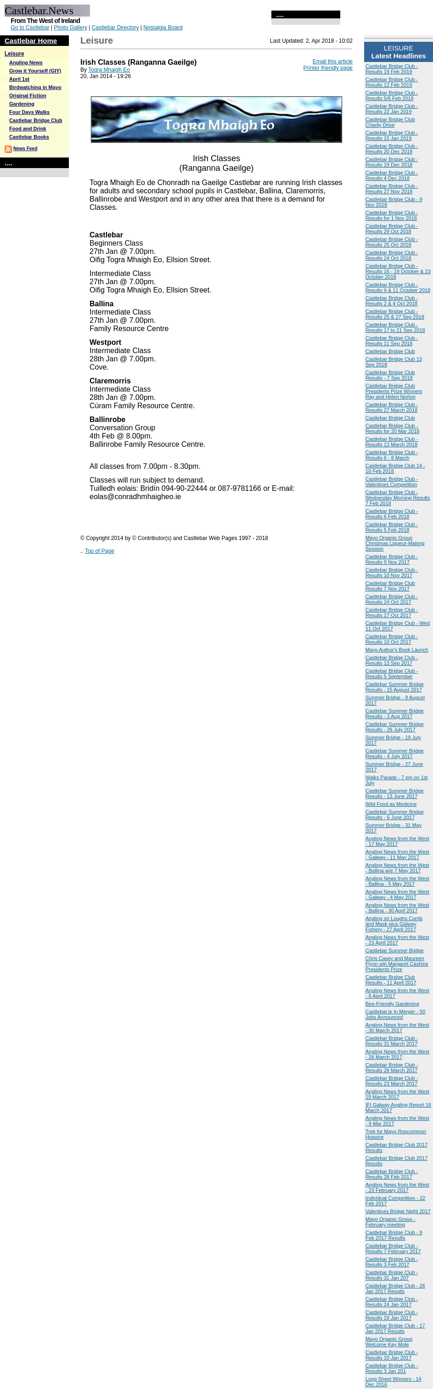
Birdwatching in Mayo (35, 87)
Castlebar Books (29, 137)
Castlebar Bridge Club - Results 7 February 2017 (393, 1248)
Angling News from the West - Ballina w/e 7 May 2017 (397, 867)
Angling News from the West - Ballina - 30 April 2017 (397, 907)
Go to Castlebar (30, 27)
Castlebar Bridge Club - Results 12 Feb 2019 (392, 82)
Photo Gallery (70, 27)
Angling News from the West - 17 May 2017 (397, 841)
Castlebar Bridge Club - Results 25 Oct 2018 (392, 241)
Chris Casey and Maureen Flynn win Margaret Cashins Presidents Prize (397, 964)
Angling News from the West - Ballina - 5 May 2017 (397, 881)
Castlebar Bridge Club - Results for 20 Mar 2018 (392, 428)
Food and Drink (27, 128)
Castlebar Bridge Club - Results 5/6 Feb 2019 (392, 95)
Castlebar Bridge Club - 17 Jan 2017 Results (395, 1328)
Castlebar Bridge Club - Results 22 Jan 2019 (392, 108)
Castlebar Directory (115, 27)
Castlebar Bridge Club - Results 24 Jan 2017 (392, 1301)
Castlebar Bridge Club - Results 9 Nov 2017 (392, 559)
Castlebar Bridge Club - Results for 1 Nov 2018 (392, 215)
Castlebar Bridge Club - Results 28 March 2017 (392, 1067)
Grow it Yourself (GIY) (35, 70)
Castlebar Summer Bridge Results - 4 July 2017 (395, 753)
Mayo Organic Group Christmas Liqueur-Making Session (395, 543)
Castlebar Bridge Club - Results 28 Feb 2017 (392, 1174)
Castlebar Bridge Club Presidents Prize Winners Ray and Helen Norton (394, 391)
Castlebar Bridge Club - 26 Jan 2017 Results (395, 1288)
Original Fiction (27, 95)
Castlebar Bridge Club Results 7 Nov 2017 (390, 585)
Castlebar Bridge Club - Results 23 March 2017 (392, 1080)
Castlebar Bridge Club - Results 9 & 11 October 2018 (398, 287)
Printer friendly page (328, 68)
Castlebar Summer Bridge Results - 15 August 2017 (395, 686)
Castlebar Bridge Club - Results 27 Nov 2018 (392, 188)
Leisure (14, 54)
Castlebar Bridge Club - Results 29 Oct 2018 (392, 228)
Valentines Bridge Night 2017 (398, 1211)
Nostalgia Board (162, 27)
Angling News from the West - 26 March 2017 (397, 1054)
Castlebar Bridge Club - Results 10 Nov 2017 (392, 572)
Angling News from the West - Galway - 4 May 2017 (397, 894)
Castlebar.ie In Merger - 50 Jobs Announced (395, 1014)
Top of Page (99, 551)
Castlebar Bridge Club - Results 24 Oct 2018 (392, 255)
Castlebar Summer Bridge (395, 950)
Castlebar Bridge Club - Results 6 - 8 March (392, 455)
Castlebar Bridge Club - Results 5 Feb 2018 (392, 527)
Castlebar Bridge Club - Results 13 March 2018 (392, 441)
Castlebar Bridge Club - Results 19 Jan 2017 (392, 1315)
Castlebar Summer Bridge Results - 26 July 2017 (395, 726)
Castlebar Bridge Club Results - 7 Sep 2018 (390, 375)
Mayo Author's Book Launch (397, 649)
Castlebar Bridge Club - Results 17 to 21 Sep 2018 (395, 327)
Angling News (26, 62)
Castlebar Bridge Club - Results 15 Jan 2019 (392, 135)
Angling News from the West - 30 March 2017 (397, 1027)
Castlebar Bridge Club (35, 120)
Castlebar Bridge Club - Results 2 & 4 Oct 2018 (392, 300)
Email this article (333, 61)
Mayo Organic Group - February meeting (391, 1221)
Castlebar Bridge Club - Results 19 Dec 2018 (392, 162)
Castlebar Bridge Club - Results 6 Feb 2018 (392, 513)
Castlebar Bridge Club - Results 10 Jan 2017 (392, 1355)
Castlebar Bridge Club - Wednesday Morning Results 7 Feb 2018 (398, 497)
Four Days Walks (29, 112)
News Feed (25, 148)
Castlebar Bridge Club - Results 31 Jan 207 (392, 1275)
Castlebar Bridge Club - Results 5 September (392, 673)
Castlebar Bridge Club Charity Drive (390, 122)
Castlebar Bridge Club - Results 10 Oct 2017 (392, 639)
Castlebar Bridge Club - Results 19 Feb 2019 (392, 68)
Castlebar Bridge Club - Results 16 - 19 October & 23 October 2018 (398, 271)
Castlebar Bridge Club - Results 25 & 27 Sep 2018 (395, 314)
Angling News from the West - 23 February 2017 (397, 1187)
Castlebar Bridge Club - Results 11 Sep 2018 (392, 340)
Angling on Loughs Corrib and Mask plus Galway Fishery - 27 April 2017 (394, 924)
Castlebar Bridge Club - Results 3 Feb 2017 (392, 1261)
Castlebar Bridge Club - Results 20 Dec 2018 (392, 148)
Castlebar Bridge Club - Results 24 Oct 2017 (392, 599)
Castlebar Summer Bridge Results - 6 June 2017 (395, 814)
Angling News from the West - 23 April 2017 (397, 939)
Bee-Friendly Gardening (392, 1004)
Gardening (21, 104)
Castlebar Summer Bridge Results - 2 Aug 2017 (395, 713)
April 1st (19, 79)
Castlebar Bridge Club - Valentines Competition (392, 481)
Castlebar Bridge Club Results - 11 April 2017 (391, 979)
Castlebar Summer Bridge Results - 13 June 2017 (395, 793)
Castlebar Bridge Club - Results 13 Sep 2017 (392, 660)
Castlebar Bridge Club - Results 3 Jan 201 (392, 1368)
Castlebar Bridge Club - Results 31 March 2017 (392, 1040)
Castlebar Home (31, 41)
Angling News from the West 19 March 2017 (397, 1094)
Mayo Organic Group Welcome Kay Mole (389, 1341)
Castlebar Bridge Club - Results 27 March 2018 (392, 407)
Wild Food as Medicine (391, 804)
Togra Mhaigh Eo (109, 70)
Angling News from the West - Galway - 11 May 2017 (397, 854)
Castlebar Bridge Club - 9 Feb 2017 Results (394, 1235)
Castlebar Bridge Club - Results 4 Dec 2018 (392, 175)
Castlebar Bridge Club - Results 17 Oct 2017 (392, 612)
